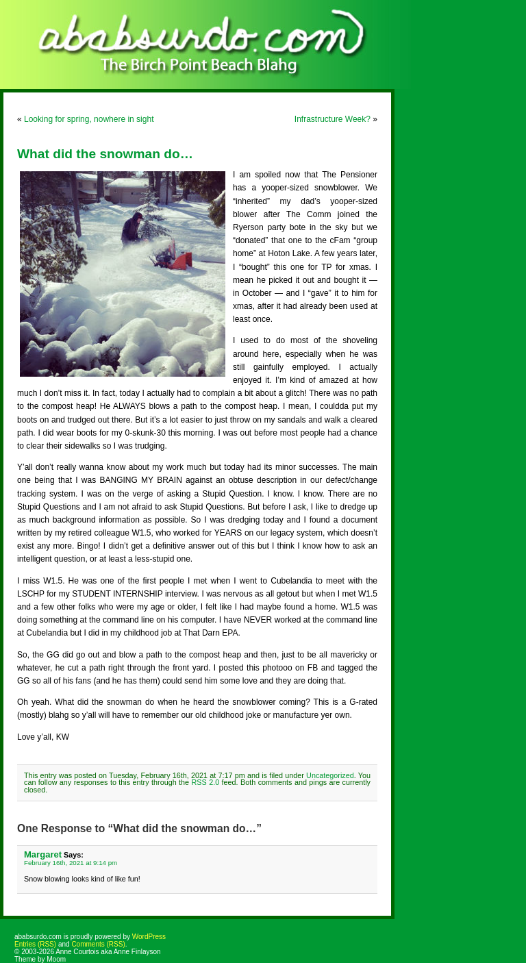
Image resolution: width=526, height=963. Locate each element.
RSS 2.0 (206, 782)
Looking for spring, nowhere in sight (88, 119)
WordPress (149, 936)
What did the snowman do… (105, 154)
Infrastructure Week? (333, 119)
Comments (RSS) (98, 944)
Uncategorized (330, 775)
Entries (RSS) (35, 944)
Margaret (43, 854)
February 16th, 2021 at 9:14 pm (70, 862)
